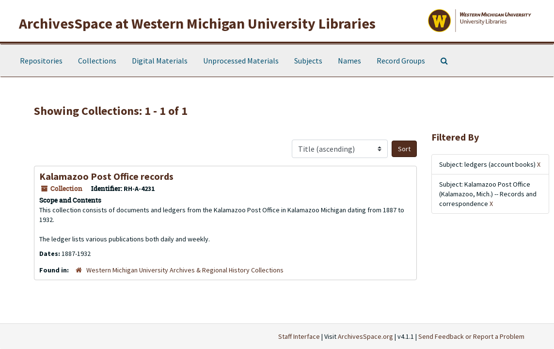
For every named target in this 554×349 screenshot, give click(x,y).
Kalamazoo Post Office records (106, 176)
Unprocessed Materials (241, 60)
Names (349, 60)
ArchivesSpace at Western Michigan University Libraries (197, 23)
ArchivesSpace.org (365, 336)
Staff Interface (299, 336)
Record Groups (401, 60)
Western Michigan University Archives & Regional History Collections (185, 270)
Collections (97, 60)
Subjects (308, 60)
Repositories (41, 60)
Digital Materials (160, 60)
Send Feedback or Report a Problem (471, 336)
